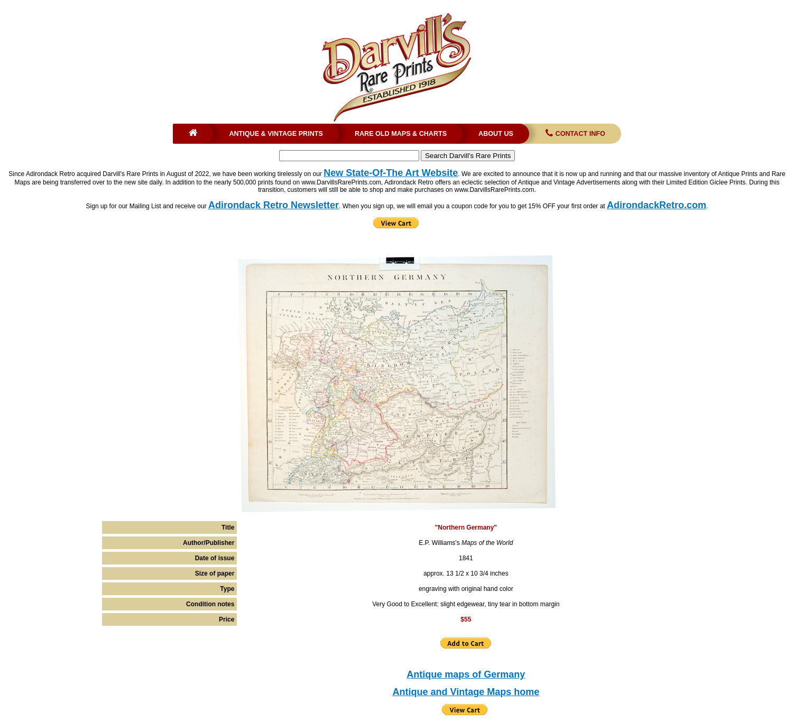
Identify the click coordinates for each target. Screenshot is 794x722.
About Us (495, 133)
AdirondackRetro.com (656, 205)
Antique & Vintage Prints (276, 133)
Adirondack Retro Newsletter (273, 205)
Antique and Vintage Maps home (465, 692)
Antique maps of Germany (466, 674)
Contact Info (574, 133)
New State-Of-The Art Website (391, 173)
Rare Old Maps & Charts (401, 133)
